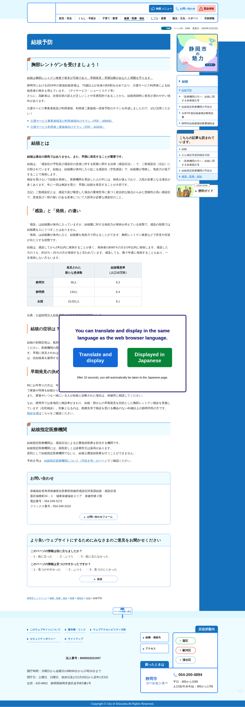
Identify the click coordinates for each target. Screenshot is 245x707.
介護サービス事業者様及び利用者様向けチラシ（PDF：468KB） (72, 120)
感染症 (80, 598)
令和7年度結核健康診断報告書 (198, 115)
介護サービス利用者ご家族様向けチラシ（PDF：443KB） (67, 127)
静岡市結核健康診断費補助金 (198, 123)
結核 (185, 81)
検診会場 (33, 413)
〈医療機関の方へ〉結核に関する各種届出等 (198, 98)
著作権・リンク (77, 629)
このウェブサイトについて (45, 629)
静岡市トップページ (37, 598)
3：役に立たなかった (94, 556)
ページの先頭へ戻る (123, 611)
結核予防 (187, 90)
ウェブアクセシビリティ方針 (109, 629)
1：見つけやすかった (47, 569)
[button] (161, 8)
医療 (72, 598)
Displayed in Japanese (150, 357)
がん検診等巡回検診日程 (196, 155)
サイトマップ (75, 639)
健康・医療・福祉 (192, 176)
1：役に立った (43, 556)
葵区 (185, 641)
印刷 (168, 28)
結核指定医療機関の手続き (197, 107)
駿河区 (186, 650)
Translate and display (95, 357)
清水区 (186, 660)
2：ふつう (66, 556)
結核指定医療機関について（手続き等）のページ (75, 460)
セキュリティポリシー (42, 639)
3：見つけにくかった (103, 569)
